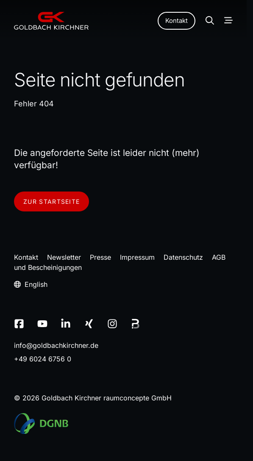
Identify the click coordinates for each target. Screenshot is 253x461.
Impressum (137, 257)
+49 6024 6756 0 (42, 359)
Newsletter (64, 257)
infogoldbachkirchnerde (56, 345)
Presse (100, 257)
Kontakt (176, 21)
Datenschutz (183, 257)
